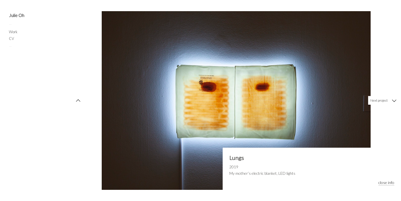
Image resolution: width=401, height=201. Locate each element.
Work (13, 32)
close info (386, 182)
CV (11, 38)
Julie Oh (16, 15)
